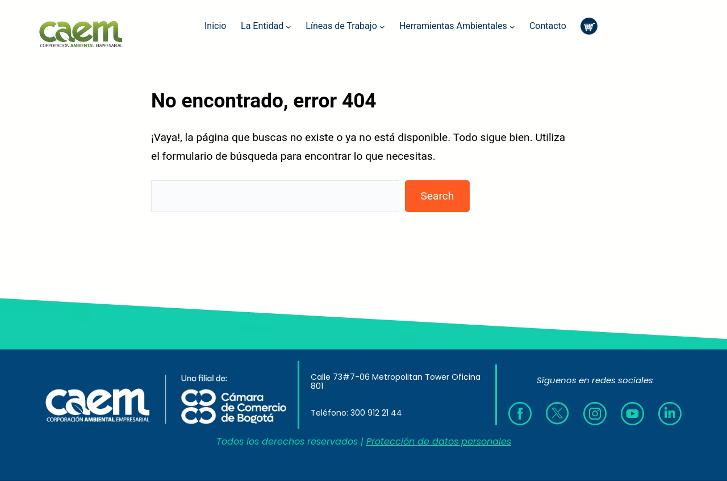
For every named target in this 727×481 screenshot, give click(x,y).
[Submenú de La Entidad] (288, 26)
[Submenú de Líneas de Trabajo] (382, 26)
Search (437, 195)
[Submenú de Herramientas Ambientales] (512, 26)
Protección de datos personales (438, 441)
